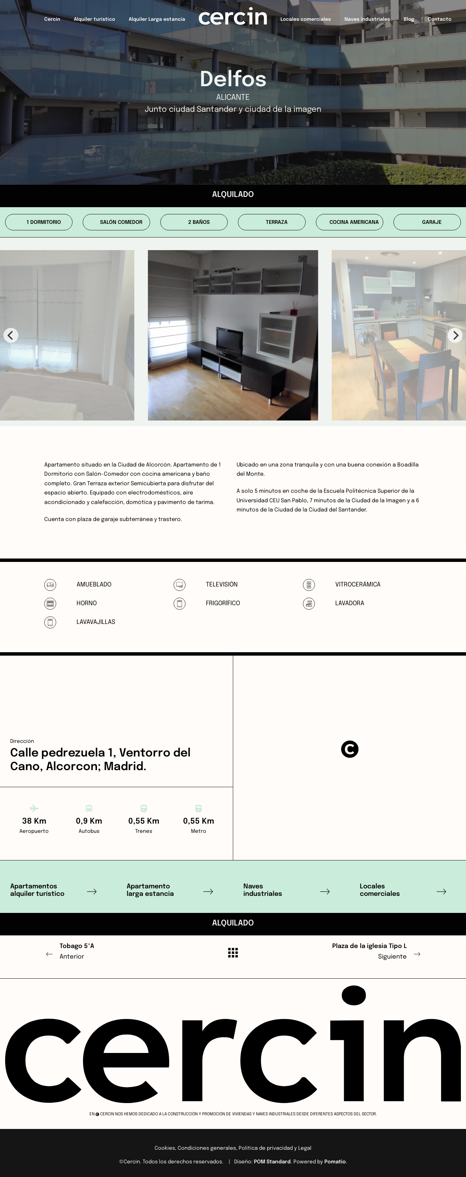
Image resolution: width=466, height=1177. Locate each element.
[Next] (455, 335)
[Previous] (10, 335)
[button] (349, 749)
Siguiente (350, 950)
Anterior (116, 950)
